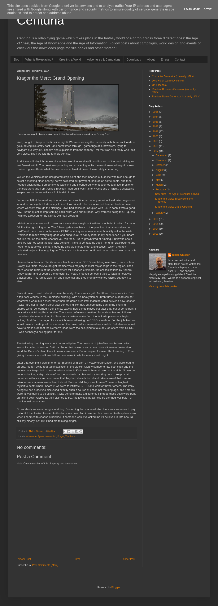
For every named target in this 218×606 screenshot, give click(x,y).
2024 (156, 116)
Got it (208, 9)
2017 (156, 151)
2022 (156, 126)
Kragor (60, 436)
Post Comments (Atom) (45, 565)
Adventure (31, 436)
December (162, 155)
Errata (165, 59)
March (160, 184)
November (162, 160)
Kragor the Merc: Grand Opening (173, 206)
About (151, 59)
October (160, 165)
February (161, 189)
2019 (156, 141)
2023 (156, 121)
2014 (156, 228)
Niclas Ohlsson (181, 254)
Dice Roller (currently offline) (168, 80)
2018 (156, 146)
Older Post (129, 559)
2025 (156, 111)
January (160, 212)
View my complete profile (163, 286)
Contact (180, 59)
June (159, 174)
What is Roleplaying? (39, 59)
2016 (156, 219)
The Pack (70, 436)
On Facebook (159, 85)
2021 (156, 131)
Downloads (133, 59)
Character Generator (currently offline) (173, 76)
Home (77, 559)
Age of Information (47, 436)
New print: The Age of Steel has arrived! (177, 194)
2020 (156, 136)
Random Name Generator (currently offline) (176, 96)
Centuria (40, 20)
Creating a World (70, 59)
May (158, 179)
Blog (16, 59)
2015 (156, 223)
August (160, 170)
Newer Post (24, 559)
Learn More (192, 9)
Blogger (115, 587)
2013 (156, 233)
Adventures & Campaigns (103, 59)
